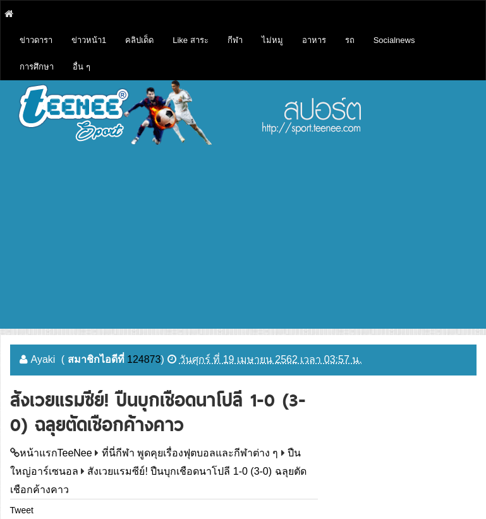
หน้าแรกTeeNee (56, 453)
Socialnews (394, 40)
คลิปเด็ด (139, 40)
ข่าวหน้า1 (88, 40)
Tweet (21, 510)
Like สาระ (190, 40)
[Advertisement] (243, 240)
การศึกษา (37, 66)
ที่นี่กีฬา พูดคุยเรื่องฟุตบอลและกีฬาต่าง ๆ (190, 453)
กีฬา (235, 40)
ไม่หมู (272, 40)
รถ (350, 40)
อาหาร (314, 40)
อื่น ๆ (81, 66)
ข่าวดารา (36, 40)
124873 (144, 359)
